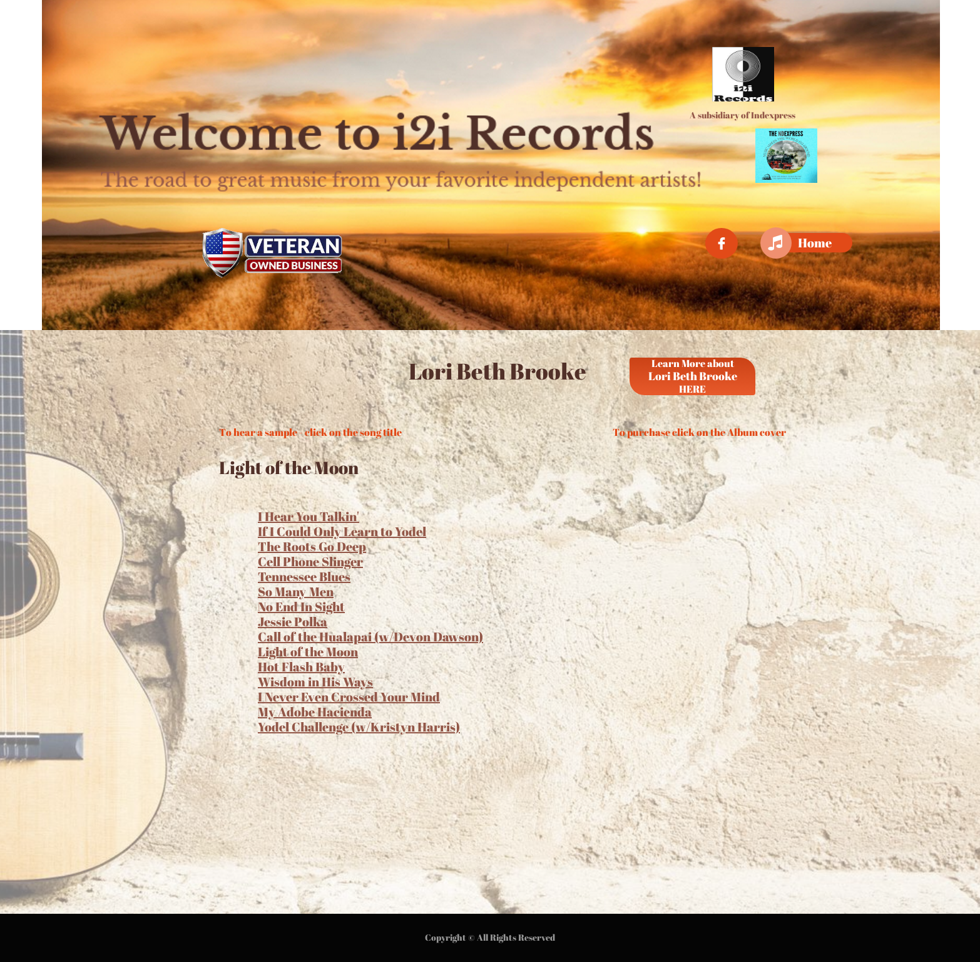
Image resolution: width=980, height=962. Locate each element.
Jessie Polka (292, 621)
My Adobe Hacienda (315, 711)
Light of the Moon (308, 651)
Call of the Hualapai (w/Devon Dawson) (370, 636)
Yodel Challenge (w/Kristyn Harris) (359, 726)
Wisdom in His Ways (315, 681)
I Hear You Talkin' (308, 516)
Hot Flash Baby (301, 666)
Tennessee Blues (304, 576)
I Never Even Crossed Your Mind (349, 696)
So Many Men (296, 591)
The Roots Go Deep (312, 546)
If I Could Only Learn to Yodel (342, 531)
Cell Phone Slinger (310, 561)
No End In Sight (301, 606)
